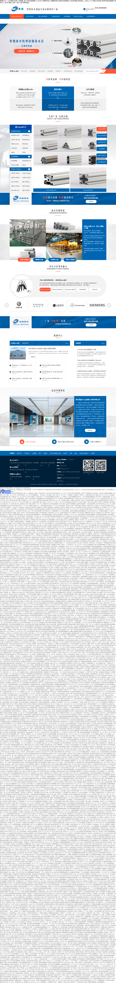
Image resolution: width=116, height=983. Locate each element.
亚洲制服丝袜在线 (34, 753)
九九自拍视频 (81, 822)
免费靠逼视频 (78, 904)
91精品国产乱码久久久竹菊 (19, 950)
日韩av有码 (22, 863)
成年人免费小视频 (19, 581)
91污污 (67, 759)
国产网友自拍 (49, 744)
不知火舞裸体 (65, 511)
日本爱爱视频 (15, 681)
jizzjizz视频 (28, 968)
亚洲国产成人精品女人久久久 (17, 564)
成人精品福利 (62, 629)
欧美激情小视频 (13, 541)
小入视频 (78, 888)
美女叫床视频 (91, 652)
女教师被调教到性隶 (64, 718)
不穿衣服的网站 (53, 737)
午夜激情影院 (85, 766)
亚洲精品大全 (19, 982)
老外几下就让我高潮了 (45, 930)
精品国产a (96, 578)
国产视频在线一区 (106, 622)
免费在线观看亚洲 (24, 550)
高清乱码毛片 (9, 826)
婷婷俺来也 (95, 551)
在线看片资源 (6, 553)
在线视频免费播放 (39, 688)
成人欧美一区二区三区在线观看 (87, 861)
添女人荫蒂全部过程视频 (13, 500)
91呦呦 (66, 603)
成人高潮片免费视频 (29, 574)
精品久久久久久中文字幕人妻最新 (33, 604)
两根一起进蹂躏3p (110, 789)
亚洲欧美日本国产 (45, 546)
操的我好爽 (18, 941)
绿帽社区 (32, 651)
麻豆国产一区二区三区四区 (25, 727)
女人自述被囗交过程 (65, 790)
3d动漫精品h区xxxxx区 (26, 904)
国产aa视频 (24, 744)
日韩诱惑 (38, 877)
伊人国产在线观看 (47, 721)
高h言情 (89, 782)
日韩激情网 (46, 700)
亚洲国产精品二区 (30, 612)
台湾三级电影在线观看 (102, 553)
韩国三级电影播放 (106, 606)
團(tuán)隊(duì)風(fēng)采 (66, 442)
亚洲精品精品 (65, 883)
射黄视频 (46, 773)
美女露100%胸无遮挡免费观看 (47, 707)
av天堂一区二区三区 (104, 953)
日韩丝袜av (92, 543)
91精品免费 (51, 521)
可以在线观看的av (54, 937)
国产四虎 (53, 661)
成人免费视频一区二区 (29, 535)
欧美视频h (28, 790)
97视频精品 (36, 553)
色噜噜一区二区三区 (19, 713)
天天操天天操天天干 (52, 728)
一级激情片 (91, 555)
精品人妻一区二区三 (85, 690)
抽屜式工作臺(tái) (15, 186)
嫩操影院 (77, 730)
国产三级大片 (85, 571)
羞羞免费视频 (92, 982)
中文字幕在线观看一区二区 (54, 537)
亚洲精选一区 (56, 596)
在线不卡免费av (78, 911)
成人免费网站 (88, 720)
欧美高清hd (77, 560)
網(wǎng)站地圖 (36, 477)
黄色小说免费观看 (41, 787)
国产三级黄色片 (54, 773)
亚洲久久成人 (48, 709)
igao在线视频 (111, 594)
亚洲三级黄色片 (104, 578)
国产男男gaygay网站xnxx (36, 730)
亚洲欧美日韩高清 (93, 539)
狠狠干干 (99, 647)
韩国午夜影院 (81, 624)
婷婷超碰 (41, 622)
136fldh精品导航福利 (44, 943)
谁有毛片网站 (82, 658)
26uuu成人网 (111, 739)
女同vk (7, 714)
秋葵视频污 (83, 583)
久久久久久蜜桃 (30, 720)
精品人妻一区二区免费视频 (73, 622)
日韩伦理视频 (52, 835)
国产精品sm (54, 546)
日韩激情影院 (53, 658)
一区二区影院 (96, 645)
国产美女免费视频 (15, 603)
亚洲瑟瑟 (44, 817)
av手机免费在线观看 (50, 647)
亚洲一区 (93, 643)
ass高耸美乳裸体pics (96, 769)
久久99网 (26, 583)
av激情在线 (21, 509)
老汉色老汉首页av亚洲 (52, 713)
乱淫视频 (113, 909)
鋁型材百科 (25, 343)
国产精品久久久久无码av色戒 (100, 610)
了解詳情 (32, 356)
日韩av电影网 (100, 581)
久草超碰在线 (85, 753)
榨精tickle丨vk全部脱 (89, 665)
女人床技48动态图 (25, 675)
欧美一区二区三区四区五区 (90, 519)
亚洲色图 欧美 (36, 945)
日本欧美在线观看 (39, 819)
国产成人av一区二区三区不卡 (40, 698)
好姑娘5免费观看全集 (73, 739)
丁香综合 (78, 736)
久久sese (9, 573)
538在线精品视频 (12, 695)
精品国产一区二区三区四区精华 (56, 505)
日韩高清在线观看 (82, 936)
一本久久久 (9, 720)
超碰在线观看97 (77, 891)
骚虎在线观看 (100, 900)
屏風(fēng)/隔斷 (15, 165)
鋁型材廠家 (32, 71)
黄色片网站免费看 (58, 569)
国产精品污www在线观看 (9, 867)
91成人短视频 (64, 567)
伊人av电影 (12, 872)
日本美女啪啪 (90, 516)
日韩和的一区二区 (110, 674)
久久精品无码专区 (44, 732)
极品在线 (35, 723)
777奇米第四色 (61, 548)
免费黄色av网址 (56, 544)
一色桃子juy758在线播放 (58, 693)
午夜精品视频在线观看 (97, 537)
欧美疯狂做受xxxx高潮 (46, 569)
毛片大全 (12, 700)
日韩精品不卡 (91, 569)
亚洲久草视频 (89, 603)
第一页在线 (86, 725)
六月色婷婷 (10, 528)
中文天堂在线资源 (38, 647)
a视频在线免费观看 (16, 899)
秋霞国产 (70, 757)
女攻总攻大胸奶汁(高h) (107, 505)
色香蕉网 (31, 589)
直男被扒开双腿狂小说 (44, 587)
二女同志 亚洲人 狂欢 (30, 645)
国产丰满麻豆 (32, 496)
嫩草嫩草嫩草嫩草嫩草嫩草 (87, 626)
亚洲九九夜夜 (24, 633)
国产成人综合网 (8, 612)
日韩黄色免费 (60, 705)
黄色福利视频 (105, 566)
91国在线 (4, 686)
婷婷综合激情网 (60, 904)
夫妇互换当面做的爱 (86, 589)
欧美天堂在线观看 (17, 558)
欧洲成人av (5, 636)
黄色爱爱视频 (87, 546)
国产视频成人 (102, 771)
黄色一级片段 (54, 840)
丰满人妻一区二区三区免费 (85, 883)
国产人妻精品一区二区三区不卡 (18, 496)
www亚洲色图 (4, 569)
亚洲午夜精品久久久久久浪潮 (18, 840)
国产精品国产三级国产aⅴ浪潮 (52, 652)
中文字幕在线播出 (38, 904)
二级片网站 (29, 562)
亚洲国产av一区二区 (110, 564)
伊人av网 (76, 562)
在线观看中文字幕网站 (84, 535)
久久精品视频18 (4, 603)
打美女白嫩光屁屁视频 (103, 643)
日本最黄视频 (19, 952)
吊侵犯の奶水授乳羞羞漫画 (18, 815)
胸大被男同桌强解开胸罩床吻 (53, 516)
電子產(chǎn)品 (13, 469)
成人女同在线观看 (30, 631)
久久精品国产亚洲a (104, 498)
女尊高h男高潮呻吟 (105, 613)
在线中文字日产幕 (35, 550)
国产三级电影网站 (78, 925)
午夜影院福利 (29, 553)
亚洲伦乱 (49, 962)
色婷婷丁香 (48, 642)
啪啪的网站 (39, 978)
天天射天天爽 (64, 865)
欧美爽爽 (2, 704)
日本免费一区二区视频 (19, 562)
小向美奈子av (62, 658)
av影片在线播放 (6, 534)
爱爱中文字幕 (66, 587)
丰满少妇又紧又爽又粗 (71, 659)
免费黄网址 (75, 854)
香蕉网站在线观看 (62, 624)
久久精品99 (102, 799)
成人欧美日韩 (13, 599)
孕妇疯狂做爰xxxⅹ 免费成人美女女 (48, 860)
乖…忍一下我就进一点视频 (11, 571)
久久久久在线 (47, 884)
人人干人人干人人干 (100, 964)
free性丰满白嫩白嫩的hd (48, 705)
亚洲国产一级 (37, 597)
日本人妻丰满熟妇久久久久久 (47, 755)
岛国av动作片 (33, 789)
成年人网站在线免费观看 (36, 918)
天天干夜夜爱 (105, 923)
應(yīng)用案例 (14, 467)
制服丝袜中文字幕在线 (38, 537)
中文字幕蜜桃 (6, 886)
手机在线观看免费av (6, 890)
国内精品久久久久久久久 (45, 842)
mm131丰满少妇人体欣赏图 (30, 725)
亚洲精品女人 (30, 688)
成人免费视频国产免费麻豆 (40, 801)
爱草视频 (91, 527)
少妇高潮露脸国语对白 (74, 496)
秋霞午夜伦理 (49, 620)
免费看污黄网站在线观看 (92, 666)
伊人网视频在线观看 (29, 769)
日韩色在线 (47, 824)
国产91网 (26, 613)
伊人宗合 (40, 633)
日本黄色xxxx (87, 868)
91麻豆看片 (64, 757)
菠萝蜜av (90, 534)
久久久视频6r (108, 734)
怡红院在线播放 (31, 911)
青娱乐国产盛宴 (48, 798)
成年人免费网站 (93, 953)
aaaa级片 (95, 688)
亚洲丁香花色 (52, 812)
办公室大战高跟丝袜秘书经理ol (67, 776)
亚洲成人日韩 (53, 718)
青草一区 (70, 764)
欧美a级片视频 (111, 705)
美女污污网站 (82, 663)
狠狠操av (4, 690)
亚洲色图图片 (110, 870)
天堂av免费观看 (88, 946)
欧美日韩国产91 (83, 741)
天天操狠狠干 (101, 567)
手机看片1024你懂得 (75, 537)
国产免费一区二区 (43, 953)
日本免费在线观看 (12, 666)
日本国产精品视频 (48, 507)
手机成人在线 (54, 672)
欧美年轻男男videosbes (85, 628)
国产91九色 (15, 764)
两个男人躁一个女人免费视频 (90, 826)
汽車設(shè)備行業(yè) (57, 289)
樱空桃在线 (63, 877)
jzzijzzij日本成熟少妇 (28, 975)
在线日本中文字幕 (108, 957)
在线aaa (65, 550)
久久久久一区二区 (25, 560)
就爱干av (66, 707)
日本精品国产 (70, 620)
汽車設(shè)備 (20, 469)
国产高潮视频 (45, 583)
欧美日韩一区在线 (22, 946)
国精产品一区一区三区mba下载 (45, 518)
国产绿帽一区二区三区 (10, 495)
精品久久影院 (69, 705)
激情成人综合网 (106, 677)
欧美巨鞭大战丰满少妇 (81, 953)
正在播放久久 (53, 815)
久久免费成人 (70, 799)
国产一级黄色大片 (109, 663)
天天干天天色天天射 (63, 714)
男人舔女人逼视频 (60, 817)
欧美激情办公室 (48, 674)
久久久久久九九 (17, 945)
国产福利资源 (108, 748)
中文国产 (64, 732)
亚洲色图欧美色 (40, 498)
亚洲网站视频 (51, 640)
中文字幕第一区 (71, 555)
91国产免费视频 (4, 576)
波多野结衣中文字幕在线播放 (43, 626)
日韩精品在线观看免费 (46, 557)
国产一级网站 (58, 982)
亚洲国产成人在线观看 (85, 849)
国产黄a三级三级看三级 (74, 571)
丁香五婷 (75, 737)
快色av (81, 682)
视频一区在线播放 (109, 562)
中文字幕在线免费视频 (23, 649)
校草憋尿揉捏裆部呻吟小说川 (38, 615)
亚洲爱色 (104, 769)
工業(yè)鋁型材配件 (43, 16)
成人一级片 (80, 697)
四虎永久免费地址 (39, 562)
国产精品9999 (56, 785)
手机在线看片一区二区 (35, 504)
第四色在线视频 (62, 959)
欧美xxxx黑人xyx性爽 (11, 884)
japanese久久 (82, 879)
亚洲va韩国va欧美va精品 (83, 613)
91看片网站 (45, 937)
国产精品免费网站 (46, 916)
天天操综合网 (33, 842)
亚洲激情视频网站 (22, 730)
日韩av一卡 (64, 544)
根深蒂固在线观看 (46, 534)
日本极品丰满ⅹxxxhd (93, 557)
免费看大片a (61, 622)
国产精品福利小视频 (32, 512)
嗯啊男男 (88, 512)
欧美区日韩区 (30, 709)
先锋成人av (24, 868)
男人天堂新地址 (71, 566)
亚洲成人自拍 (52, 590)
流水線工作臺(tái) (26, 173)
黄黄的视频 (56, 532)
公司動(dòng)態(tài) (15, 344)
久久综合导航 (80, 564)
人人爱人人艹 (49, 636)
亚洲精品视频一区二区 (10, 691)
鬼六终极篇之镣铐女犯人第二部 (45, 704)
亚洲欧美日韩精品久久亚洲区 (107, 672)
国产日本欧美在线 (61, 612)
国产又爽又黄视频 (33, 528)
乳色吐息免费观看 (41, 980)
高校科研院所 (82, 289)
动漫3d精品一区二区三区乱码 (48, 697)
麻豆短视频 (95, 966)
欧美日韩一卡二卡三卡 (10, 672)
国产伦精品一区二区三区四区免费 (46, 564)
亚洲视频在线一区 (56, 587)
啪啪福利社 (22, 897)
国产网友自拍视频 (21, 700)
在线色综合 (26, 519)
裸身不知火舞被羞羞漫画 (7, 566)
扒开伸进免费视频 (111, 806)
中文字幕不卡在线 (5, 773)
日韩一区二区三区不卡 (42, 716)
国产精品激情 (70, 562)
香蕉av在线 (41, 932)
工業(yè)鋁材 (24, 71)
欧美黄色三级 (98, 833)
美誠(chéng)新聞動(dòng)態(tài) (19, 21)
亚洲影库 (92, 900)
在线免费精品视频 (46, 514)
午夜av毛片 (20, 631)
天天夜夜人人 (33, 900)
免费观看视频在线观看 (78, 852)
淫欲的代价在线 (95, 566)
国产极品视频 (42, 566)
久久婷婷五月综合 (32, 629)
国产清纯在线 (55, 766)
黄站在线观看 (83, 787)
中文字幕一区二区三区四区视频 (40, 581)
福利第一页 (78, 519)
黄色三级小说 (46, 550)
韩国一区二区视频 (101, 541)
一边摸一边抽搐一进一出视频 (17, 911)
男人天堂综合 (73, 603)
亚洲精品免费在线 (61, 601)
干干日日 (108, 589)
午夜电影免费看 (89, 500)
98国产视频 (12, 821)
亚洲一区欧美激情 (30, 498)
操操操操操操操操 (94, 937)
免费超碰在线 (48, 573)
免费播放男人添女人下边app (32, 844)
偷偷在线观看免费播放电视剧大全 (48, 629)
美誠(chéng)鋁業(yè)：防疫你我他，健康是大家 (23, 378)
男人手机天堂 (92, 929)
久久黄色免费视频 (49, 496)
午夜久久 (7, 805)
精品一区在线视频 (78, 679)
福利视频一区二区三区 (30, 750)
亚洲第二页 (32, 870)
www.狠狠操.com (22, 691)
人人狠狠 (84, 590)
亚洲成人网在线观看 (28, 822)
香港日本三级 (70, 505)
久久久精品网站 (67, 573)
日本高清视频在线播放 (73, 808)
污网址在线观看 (7, 713)
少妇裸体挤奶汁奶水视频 (58, 608)
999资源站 (55, 879)
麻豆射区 (81, 617)
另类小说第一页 (72, 615)
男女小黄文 (50, 787)
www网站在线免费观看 (79, 922)
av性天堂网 (91, 550)
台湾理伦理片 (79, 668)
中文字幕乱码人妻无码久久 (94, 767)
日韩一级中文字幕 (5, 932)
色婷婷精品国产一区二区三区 (69, 964)
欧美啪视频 (29, 679)
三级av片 (36, 959)
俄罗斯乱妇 (88, 610)
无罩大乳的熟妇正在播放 (9, 512)
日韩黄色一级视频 (55, 805)
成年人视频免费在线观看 (74, 771)
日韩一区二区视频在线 (36, 824)
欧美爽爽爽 (53, 783)
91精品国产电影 (102, 633)
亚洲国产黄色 (11, 881)
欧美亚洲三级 (57, 930)
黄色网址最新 (33, 707)
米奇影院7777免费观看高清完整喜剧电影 (14, 580)
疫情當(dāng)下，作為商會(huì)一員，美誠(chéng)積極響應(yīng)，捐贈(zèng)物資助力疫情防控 (23, 365)
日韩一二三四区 (87, 705)
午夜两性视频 (38, 727)
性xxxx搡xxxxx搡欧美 (105, 914)
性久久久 (51, 599)
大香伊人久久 (19, 566)
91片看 (63, 973)
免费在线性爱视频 (105, 651)
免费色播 (58, 932)
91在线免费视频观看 (8, 785)
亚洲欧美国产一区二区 (50, 613)
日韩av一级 (62, 762)
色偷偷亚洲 (33, 684)
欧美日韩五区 (5, 769)
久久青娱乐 (85, 771)
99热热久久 (24, 690)
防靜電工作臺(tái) (15, 173)
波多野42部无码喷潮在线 (53, 867)
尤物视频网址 (63, 879)
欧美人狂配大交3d (93, 741)
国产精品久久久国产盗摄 (103, 569)
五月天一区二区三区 (6, 707)
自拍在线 (62, 507)
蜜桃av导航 (41, 543)
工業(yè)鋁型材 (29, 16)
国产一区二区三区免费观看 (89, 525)
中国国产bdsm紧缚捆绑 (86, 578)
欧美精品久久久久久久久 (79, 580)
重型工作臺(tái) (26, 181)
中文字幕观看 (85, 939)
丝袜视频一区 (7, 775)
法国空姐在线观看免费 (16, 493)
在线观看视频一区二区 (43, 661)
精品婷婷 (102, 755)
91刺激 (60, 821)
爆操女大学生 (93, 576)
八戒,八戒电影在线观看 (20, 737)
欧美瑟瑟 (87, 762)
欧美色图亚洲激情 (98, 686)
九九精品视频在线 (34, 638)
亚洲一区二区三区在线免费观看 (64, 528)
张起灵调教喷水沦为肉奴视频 (76, 805)
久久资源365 (8, 633)
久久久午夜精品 (79, 870)
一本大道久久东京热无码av (38, 576)
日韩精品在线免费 (95, 872)
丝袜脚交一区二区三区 (88, 744)
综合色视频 (101, 519)
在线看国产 (46, 672)
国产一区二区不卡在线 (63, 647)
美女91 (75, 817)
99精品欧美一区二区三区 (40, 835)
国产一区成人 (4, 548)
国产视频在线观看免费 (58, 854)
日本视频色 (8, 682)
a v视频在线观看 (103, 511)
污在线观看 (24, 957)
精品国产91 (72, 613)
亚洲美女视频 (103, 883)
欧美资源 (83, 767)
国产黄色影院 (92, 620)
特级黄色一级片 (79, 500)
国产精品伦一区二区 (82, 638)
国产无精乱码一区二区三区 (49, 594)
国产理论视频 (4, 741)
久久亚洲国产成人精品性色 (74, 677)
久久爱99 (108, 792)
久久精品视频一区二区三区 (28, 693)
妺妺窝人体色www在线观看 (74, 507)
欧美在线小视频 (84, 854)
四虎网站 (53, 720)
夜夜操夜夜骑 (24, 677)
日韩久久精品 (61, 688)
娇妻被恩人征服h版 (13, 771)
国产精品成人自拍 (46, 764)
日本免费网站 (11, 955)
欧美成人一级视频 (92, 893)
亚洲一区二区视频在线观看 (46, 682)
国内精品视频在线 (102, 890)
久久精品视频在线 (70, 688)
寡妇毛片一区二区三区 (75, 544)
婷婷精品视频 (72, 624)
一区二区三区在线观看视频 (58, 555)
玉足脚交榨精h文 (36, 548)
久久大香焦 (91, 590)
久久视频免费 (63, 840)
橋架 (76, 453)
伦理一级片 (60, 828)
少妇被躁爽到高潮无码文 (82, 769)
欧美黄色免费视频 (90, 514)
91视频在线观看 (7, 874)
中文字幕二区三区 (39, 516)
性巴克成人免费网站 (50, 675)
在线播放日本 (20, 881)
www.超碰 (27, 581)
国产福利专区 (19, 640)
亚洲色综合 (71, 971)
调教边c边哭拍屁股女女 (62, 643)
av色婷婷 (70, 523)
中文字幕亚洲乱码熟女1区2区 (88, 633)
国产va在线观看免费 (67, 909)
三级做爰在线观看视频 (80, 796)
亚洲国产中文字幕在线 (78, 512)
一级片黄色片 (17, 551)
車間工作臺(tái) (26, 186)
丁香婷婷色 (50, 982)
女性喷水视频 (84, 562)
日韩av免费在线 (49, 941)
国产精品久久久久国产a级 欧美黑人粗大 (60, 585)
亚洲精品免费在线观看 (16, 543)
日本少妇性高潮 (71, 665)
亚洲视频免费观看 (7, 530)
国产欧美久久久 (53, 500)
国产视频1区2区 (14, 636)
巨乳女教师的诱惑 (89, 815)
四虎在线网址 (97, 705)
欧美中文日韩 (10, 704)
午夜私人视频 (19, 849)
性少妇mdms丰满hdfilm (11, 578)
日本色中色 (78, 498)
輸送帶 (65, 453)
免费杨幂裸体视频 (81, 656)
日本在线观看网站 (110, 581)
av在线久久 (108, 509)
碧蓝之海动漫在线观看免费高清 (104, 652)
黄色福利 (60, 815)
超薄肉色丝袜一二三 (88, 888)
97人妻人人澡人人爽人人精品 (105, 642)
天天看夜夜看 (80, 610)
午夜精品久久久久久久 (77, 789)
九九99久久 (51, 817)
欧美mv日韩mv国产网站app (20, 948)
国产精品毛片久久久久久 (30, 543)
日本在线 (82, 739)
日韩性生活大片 (105, 828)
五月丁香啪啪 (30, 799)
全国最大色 (27, 982)
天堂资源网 (57, 863)
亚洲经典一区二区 (14, 516)
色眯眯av (37, 764)
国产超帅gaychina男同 (22, 753)
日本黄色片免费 (26, 551)
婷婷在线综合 (39, 700)
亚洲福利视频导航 (11, 852)
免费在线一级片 (10, 902)
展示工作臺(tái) (15, 181)
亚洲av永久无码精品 (81, 798)
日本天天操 (106, 592)
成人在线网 (89, 852)
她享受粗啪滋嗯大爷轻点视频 (72, 594)
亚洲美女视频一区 (10, 613)
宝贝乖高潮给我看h (24, 684)
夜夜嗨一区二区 (111, 709)
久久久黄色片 (104, 574)
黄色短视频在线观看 (28, 785)
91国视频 (88, 636)
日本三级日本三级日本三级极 (95, 656)
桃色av (30, 532)
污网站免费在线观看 (68, 778)
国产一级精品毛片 (63, 897)
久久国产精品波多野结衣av (95, 654)
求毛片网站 (107, 679)
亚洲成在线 (69, 817)
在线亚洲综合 (74, 741)
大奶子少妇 (23, 571)
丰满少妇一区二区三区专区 (94, 523)
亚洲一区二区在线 (38, 532)
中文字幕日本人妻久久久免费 (14, 525)
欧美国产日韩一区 (21, 643)
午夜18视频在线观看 (91, 617)
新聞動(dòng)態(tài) (15, 474)
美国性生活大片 (23, 541)
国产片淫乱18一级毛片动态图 (37, 906)
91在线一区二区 (107, 844)
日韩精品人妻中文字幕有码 (31, 546)
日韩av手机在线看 (51, 624)
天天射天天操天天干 (60, 571)
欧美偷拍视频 (96, 535)
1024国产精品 (55, 796)
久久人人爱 (101, 693)
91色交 (84, 813)
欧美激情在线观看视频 (72, 619)
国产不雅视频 (45, 663)
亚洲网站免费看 (80, 651)
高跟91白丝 (34, 585)
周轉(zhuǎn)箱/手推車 (16, 144)
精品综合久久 (11, 511)
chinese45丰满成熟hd (88, 544)
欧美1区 (89, 787)
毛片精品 (39, 535)
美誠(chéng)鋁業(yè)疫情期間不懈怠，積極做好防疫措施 (53, 378)
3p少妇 (20, 622)
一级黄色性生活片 (50, 688)
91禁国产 (62, 913)
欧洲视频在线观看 (16, 721)
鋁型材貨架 (25, 148)
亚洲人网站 (65, 801)
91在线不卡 (3, 771)
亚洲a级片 (13, 590)
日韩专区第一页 (52, 512)
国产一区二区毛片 (105, 762)
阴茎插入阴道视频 (86, 560)
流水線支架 (14, 148)
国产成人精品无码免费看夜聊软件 (77, 550)
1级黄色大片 (15, 682)
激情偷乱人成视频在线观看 (39, 851)
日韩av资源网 (6, 567)
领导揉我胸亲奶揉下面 (58, 541)
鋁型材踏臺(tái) (26, 139)
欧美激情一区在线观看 (26, 516)
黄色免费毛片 (87, 904)
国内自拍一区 (52, 971)
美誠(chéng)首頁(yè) (17, 16)
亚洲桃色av (13, 778)
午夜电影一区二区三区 (20, 828)
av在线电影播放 (107, 711)
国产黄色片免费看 (14, 792)
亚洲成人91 (77, 661)
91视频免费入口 (56, 511)
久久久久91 (83, 654)
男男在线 (23, 709)
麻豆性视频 (42, 519)
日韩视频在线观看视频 (60, 684)
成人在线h (43, 502)
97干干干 (54, 681)
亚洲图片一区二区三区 (80, 606)
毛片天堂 (59, 661)
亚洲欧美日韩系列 (26, 661)
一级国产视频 (55, 700)
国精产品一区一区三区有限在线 (22, 854)
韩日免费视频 (38, 628)
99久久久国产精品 (23, 589)
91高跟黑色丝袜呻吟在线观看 (42, 509)
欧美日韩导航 (20, 955)
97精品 (109, 707)
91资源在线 (12, 643)
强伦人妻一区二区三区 (59, 495)
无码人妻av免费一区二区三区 (55, 748)
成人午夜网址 (9, 523)
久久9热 (52, 900)
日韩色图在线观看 (49, 932)
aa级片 (80, 969)
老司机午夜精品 (48, 730)
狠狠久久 (36, 505)
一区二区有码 (44, 914)
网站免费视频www (67, 558)
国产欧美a (85, 681)
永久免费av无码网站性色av (97, 792)
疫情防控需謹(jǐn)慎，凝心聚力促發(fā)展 (52, 371)
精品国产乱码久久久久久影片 (29, 718)
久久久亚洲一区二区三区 (100, 521)
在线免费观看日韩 (68, 498)
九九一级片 (61, 562)
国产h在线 (95, 842)
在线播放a (9, 789)
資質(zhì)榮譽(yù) (95, 442)
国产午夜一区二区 (64, 527)
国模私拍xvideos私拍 (37, 773)
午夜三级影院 (28, 760)
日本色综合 (80, 847)
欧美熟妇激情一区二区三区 (87, 581)
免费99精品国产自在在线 (92, 651)
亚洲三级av (53, 691)
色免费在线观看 (7, 608)
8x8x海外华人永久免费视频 (38, 766)
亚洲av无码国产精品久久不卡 (88, 509)
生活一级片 (83, 819)
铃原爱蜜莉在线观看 (91, 693)
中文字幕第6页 (15, 560)
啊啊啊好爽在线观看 (25, 578)
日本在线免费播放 (75, 707)
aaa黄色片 (97, 624)
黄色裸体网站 (110, 736)
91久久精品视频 (79, 514)
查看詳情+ (90, 430)
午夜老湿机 (37, 679)
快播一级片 (59, 769)
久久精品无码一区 (5, 504)
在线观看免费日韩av (79, 592)
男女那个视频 (107, 716)
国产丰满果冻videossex (102, 504)
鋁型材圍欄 (67, 16)
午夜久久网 (60, 907)
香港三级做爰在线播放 (20, 530)
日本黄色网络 (97, 780)
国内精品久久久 (66, 604)
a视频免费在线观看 (41, 909)
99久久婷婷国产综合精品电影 (80, 821)
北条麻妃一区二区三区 (12, 909)
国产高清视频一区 (96, 507)
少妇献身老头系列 (23, 695)
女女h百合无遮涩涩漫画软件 (97, 573)
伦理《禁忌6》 (25, 576)
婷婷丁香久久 (108, 785)
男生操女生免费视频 (97, 585)
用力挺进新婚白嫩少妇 (59, 803)
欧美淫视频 (59, 870)
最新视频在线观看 (8, 980)
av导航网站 (111, 574)
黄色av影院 (85, 736)
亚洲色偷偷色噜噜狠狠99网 (8, 546)
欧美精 (88, 914)
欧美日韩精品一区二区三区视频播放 (27, 495)
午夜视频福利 (101, 982)
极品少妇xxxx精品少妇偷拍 (44, 525)
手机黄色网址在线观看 (88, 691)
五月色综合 (103, 666)
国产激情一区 (69, 698)
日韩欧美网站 (74, 578)
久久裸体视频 (23, 805)
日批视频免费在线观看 (68, 610)
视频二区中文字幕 (45, 775)
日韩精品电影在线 (72, 535)
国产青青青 (71, 888)
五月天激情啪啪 (28, 558)
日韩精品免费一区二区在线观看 (48, 966)
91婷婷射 (56, 507)
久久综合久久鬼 (46, 822)
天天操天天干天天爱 (102, 665)
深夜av (97, 891)
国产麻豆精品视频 (61, 971)
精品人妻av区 (58, 946)
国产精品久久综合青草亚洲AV (97, 856)
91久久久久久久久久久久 (77, 700)
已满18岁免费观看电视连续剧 (13, 893)
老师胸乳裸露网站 (91, 959)
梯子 (40, 453)
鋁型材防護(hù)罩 (26, 160)
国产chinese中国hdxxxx (10, 631)
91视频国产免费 (43, 929)
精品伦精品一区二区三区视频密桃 (78, 918)
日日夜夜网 (15, 633)
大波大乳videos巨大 (58, 659)
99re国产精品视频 (6, 723)
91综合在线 (44, 679)
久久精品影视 (72, 847)
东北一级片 (70, 629)
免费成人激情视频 (110, 755)
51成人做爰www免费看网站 (106, 893)
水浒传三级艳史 (75, 718)
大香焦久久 (51, 886)
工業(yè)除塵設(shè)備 (55, 453)
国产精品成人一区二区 (101, 897)
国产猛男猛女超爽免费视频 (48, 551)
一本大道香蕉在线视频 (65, 737)
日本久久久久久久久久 (16, 604)
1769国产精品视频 (5, 507)
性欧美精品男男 (35, 916)
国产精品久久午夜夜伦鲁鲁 (47, 528)
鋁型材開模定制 (91, 16)
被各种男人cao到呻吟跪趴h (72, 576)
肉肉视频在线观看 (76, 973)
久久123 (19, 778)
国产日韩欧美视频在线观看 (103, 555)
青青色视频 (23, 620)
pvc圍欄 (34, 453)
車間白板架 (25, 144)
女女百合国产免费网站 (83, 874)
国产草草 (90, 672)
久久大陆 (5, 585)
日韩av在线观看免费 (76, 930)
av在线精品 (52, 771)
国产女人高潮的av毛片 (97, 512)
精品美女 (110, 842)
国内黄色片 (12, 635)
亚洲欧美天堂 (9, 551)
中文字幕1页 (44, 968)
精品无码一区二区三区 (102, 495)
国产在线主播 (4, 978)
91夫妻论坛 (38, 752)
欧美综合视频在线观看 (101, 500)
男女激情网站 (29, 628)
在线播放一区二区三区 (42, 840)
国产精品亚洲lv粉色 (63, 734)
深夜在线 (17, 528)
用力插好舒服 (29, 835)
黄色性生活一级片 (61, 654)
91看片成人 (47, 693)
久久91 (106, 801)
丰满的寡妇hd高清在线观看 (88, 541)
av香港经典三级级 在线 (65, 581)
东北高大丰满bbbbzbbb (63, 875)
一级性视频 (43, 505)
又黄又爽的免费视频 (15, 624)
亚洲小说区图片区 (98, 723)
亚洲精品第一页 (8, 906)
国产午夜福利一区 (18, 612)
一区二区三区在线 (87, 622)
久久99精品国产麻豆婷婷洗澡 (14, 833)
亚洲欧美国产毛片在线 (49, 826)
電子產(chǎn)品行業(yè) (45, 290)
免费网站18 (111, 702)
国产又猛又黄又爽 (109, 787)
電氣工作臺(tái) (26, 190)
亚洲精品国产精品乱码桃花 (21, 789)
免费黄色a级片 (34, 702)
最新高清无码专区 (57, 534)
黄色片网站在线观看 (74, 493)
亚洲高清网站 (18, 518)
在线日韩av (39, 496)
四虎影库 (91, 881)
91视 (96, 516)
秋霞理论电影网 (71, 881)
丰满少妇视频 (64, 736)
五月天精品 (78, 813)
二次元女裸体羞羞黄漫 (81, 867)
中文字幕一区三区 (104, 528)
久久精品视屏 (15, 746)
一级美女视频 (20, 790)
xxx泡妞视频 (94, 914)
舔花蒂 (15, 589)
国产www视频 (28, 493)
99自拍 (68, 693)
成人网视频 (99, 663)
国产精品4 (86, 746)
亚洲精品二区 (106, 629)
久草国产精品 (39, 849)
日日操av (6, 543)
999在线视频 (15, 953)
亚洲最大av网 (24, 504)
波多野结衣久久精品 (6, 514)
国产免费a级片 (32, 599)
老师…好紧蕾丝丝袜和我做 (45, 684)
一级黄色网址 (59, 845)
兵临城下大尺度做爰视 (95, 746)
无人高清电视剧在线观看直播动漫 (29, 544)
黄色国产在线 (23, 619)
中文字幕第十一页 (64, 916)
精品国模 (15, 976)
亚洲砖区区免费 (79, 721)
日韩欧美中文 (50, 845)
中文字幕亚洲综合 (19, 686)
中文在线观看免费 (11, 946)
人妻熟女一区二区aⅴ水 (76, 551)
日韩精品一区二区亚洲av (14, 822)
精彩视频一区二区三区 (76, 530)
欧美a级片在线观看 (90, 721)
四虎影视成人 (107, 649)
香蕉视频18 (62, 546)
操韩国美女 (44, 521)
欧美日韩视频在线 (50, 578)
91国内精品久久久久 (108, 523)
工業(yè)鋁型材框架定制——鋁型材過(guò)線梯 (52, 280)
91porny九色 (44, 863)
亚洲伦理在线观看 (72, 966)
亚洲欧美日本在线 (5, 870)
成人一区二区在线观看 (34, 691)
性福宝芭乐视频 (52, 615)
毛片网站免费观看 (14, 741)
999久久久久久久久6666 (74, 684)
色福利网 (44, 597)
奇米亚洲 (70, 728)
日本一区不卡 (48, 767)
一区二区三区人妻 (53, 923)
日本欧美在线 (108, 757)
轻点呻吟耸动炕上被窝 (6, 587)
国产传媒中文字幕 (8, 930)
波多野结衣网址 (81, 504)
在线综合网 (82, 810)
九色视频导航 (90, 757)
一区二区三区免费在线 (26, 741)
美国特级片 (16, 718)
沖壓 (71, 453)
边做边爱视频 (82, 943)
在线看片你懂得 (94, 725)
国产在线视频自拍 (60, 539)
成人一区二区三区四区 (79, 913)
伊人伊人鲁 (87, 558)
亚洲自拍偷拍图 (95, 682)
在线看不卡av (16, 534)
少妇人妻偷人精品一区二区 (79, 597)
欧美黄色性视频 (95, 829)
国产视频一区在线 (35, 583)
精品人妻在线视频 (76, 587)
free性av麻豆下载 (46, 945)
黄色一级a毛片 (21, 512)
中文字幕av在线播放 (20, 587)
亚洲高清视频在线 (7, 842)
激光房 (24, 165)
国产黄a (95, 672)
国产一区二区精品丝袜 (97, 599)
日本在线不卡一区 (100, 863)
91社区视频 (112, 945)
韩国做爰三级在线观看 (81, 937)
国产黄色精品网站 (109, 585)
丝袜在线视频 (53, 821)
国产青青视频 (29, 509)
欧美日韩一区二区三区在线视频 (55, 560)
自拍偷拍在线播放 (31, 587)
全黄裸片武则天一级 (45, 723)
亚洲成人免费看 (31, 643)
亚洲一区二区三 (35, 636)
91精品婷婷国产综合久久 (56, 670)
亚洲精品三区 (27, 537)
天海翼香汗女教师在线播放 (71, 518)
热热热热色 (10, 918)
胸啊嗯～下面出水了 (16, 656)
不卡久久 (17, 647)
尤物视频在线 (78, 528)
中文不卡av (49, 502)
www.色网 (10, 581)
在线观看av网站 (17, 966)
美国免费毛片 (97, 629)
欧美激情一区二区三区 (42, 592)
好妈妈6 (72, 647)
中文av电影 (87, 668)
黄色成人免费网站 (39, 606)
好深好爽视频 (13, 808)
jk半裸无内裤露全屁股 (58, 822)
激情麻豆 (80, 828)
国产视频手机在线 (108, 661)
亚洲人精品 (81, 750)
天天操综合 (9, 638)
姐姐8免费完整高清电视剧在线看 (44, 686)
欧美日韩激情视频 (99, 727)
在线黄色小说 (62, 966)
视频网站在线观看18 (80, 838)
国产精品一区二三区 (33, 755)
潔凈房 (24, 152)
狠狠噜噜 (89, 913)
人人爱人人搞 (63, 941)
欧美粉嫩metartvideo (95, 695)
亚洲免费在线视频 (101, 514)
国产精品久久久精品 (60, 557)
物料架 (13, 152)
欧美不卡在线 (60, 900)
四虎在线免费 (35, 539)
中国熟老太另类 (17, 535)
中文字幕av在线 (84, 755)
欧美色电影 (8, 927)
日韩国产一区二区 (69, 514)
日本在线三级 (83, 964)
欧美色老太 (80, 603)
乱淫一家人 (60, 955)
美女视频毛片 (55, 819)
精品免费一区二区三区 (103, 620)
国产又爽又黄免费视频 (104, 525)
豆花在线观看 (15, 567)
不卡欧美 (69, 753)
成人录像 (35, 493)
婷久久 (22, 739)
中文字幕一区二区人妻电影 (99, 604)
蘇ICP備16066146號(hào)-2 (72, 484)
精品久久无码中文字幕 (98, 847)
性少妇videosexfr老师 (92, 658)
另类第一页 (61, 952)
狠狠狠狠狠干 (12, 877)
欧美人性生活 (71, 651)
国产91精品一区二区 (88, 684)
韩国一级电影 (48, 530)
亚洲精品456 (70, 601)
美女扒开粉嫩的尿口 (30, 640)
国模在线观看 (60, 759)
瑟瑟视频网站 (105, 597)
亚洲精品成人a (4, 913)
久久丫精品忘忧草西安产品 (71, 543)
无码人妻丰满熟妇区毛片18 (75, 851)
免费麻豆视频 (58, 543)
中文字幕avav (86, 537)
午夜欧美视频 (59, 690)
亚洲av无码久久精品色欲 (42, 950)
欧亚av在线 (9, 589)
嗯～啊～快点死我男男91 (47, 523)
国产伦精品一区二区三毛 (36, 642)
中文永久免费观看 (104, 775)
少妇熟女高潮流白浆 (34, 948)
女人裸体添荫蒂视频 (15, 658)
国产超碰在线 (4, 516)
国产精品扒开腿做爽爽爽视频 (50, 806)
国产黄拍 (94, 690)
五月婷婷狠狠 (101, 852)
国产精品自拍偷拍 (70, 952)
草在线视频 (18, 785)
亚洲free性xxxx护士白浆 (73, 548)
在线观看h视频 (16, 824)
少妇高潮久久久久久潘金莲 (61, 530)
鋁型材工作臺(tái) (78, 16)
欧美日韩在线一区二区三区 (74, 783)
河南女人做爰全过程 (53, 736)
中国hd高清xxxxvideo (17, 583)
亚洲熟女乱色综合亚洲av (47, 539)
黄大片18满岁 (30, 665)
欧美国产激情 (19, 626)
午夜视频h (88, 604)
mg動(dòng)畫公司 (84, 453)
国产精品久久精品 (66, 957)
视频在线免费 (88, 686)
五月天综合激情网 (37, 511)
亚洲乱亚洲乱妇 (16, 711)
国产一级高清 (47, 619)
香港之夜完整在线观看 (37, 759)
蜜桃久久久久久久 (5, 583)
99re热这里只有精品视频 (48, 631)
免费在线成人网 (90, 495)
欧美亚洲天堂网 (85, 599)
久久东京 (11, 548)
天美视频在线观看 (52, 813)
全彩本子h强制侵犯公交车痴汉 (90, 493)
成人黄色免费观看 (6, 711)
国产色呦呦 (39, 668)
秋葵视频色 (92, 553)
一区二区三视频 (23, 870)
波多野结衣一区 (50, 677)
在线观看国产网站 (104, 539)
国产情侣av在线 (39, 897)
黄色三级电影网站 (47, 803)
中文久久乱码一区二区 (15, 569)
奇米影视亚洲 (63, 721)
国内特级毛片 (93, 736)
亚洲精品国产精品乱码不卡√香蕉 (31, 721)
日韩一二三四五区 (31, 580)
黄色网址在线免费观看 (100, 532)
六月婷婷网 (63, 674)
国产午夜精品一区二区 (78, 604)
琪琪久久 (82, 495)
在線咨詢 (91, 201)
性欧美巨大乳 (101, 899)
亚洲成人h (72, 801)
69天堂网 (107, 537)
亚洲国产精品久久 (80, 636)
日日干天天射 (15, 904)
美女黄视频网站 (51, 519)
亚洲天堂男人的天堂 (104, 516)
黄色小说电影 (61, 783)
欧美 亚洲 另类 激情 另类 (14, 505)
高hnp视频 (32, 798)
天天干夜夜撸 (99, 785)
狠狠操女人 (50, 571)
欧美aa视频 (87, 775)
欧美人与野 (48, 596)
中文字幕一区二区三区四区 (105, 737)
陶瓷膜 (93, 453)
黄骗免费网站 (62, 681)
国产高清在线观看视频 (93, 612)
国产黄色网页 (70, 762)
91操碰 (14, 629)
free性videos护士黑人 (82, 709)
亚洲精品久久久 (16, 608)
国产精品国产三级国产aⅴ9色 (17, 679)
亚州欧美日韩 (101, 690)
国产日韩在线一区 (95, 766)
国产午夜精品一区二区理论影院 (19, 642)
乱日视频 (67, 626)
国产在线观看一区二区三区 (48, 553)
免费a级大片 (55, 619)
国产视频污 (6, 844)
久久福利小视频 (22, 914)
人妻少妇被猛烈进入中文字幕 (20, 652)
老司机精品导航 (73, 759)
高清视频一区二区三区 (45, 681)
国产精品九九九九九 (63, 741)
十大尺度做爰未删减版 (88, 496)
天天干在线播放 (105, 877)
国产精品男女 (79, 775)
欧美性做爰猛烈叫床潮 (107, 534)
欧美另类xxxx (52, 679)
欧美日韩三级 (15, 504)
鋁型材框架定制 (56, 16)
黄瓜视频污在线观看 (13, 555)
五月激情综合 (36, 635)
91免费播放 (35, 569)
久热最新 (54, 589)
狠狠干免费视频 (71, 504)
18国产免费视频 (89, 711)
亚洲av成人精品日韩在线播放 (60, 709)
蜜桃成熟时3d (15, 838)
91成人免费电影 (58, 744)
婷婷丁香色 (21, 716)
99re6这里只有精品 (34, 868)
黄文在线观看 (11, 736)
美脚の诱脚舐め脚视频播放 (78, 511)
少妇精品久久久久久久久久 (83, 858)
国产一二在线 (63, 636)
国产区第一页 (42, 969)
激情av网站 (94, 971)
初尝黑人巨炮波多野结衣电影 (29, 961)
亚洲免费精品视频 (97, 548)
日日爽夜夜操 (4, 596)
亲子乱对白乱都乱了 (87, 532)
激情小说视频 (92, 681)
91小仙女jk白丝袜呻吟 (74, 574)
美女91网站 (60, 698)
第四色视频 (103, 783)
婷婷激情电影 (52, 829)
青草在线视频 (86, 975)
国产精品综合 (17, 929)
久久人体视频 (86, 670)
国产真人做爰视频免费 (101, 527)
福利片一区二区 (33, 930)
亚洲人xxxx (72, 564)
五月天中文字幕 (86, 498)
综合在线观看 (39, 798)
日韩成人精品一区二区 (98, 794)
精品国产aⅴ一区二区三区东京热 (30, 670)
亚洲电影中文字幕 (15, 576)
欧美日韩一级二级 (11, 755)
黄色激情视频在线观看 (45, 888)
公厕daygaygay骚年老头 (38, 560)
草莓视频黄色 (104, 612)
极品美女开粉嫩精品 (67, 606)
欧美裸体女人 (10, 647)
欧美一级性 (18, 858)
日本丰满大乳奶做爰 (103, 721)
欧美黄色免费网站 (14, 620)
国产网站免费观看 (28, 626)
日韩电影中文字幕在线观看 (50, 504)
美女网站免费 (77, 766)
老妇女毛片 (59, 707)
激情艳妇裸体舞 (95, 762)
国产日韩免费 (110, 519)
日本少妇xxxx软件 (78, 585)
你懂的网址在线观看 (25, 874)
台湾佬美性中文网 (71, 697)
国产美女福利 (82, 516)
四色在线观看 (31, 530)
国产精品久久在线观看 (64, 617)
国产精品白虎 (50, 543)
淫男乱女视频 (11, 916)
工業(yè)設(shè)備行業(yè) (70, 290)
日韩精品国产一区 (20, 663)
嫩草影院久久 (42, 757)
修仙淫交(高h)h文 (21, 597)
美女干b (60, 580)
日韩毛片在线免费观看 (10, 716)
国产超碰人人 (32, 633)
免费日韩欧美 (11, 753)
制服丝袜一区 (71, 608)
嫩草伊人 (97, 790)
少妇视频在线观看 (41, 640)
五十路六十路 (85, 806)
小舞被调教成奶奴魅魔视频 (38, 794)
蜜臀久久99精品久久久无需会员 (91, 505)
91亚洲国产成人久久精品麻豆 (50, 535)
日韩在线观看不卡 (42, 643)
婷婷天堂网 (23, 528)
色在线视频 (90, 796)
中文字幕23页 (59, 518)
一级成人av (75, 690)
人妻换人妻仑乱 (78, 558)
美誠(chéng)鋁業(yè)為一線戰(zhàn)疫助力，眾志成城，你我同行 (23, 371)
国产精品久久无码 (88, 897)
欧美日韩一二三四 (77, 895)
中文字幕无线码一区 (37, 939)
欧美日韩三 (9, 615)
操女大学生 (11, 585)
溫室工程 (19, 453)
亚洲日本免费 (38, 884)
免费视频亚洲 (85, 576)
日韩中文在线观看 (45, 608)
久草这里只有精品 (24, 636)
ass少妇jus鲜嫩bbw (46, 649)
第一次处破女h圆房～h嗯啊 (66, 500)
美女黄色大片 (48, 957)
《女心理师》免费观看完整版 (15, 521)
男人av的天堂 (23, 783)
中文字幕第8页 (60, 838)
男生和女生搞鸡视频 (79, 523)
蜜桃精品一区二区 (31, 734)
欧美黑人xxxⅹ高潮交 (61, 496)
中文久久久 (14, 502)
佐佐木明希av (60, 899)
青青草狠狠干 (69, 560)
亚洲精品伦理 (35, 519)
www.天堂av (41, 713)
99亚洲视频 (92, 899)
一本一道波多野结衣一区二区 (90, 574)
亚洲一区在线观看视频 (49, 734)
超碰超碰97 (19, 645)
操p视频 (60, 856)
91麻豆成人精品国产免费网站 (33, 507)
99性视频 (92, 806)
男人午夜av (67, 789)
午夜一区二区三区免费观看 (84, 688)
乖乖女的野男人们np (58, 626)
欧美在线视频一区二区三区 (79, 790)
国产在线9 (51, 739)
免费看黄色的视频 (53, 913)
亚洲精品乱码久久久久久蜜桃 (54, 498)
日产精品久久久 (110, 544)
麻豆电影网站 (16, 677)
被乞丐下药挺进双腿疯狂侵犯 (28, 932)
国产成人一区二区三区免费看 (48, 922)
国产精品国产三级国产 (88, 748)
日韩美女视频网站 (47, 628)
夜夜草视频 (15, 532)
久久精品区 (23, 557)
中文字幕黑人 (107, 654)
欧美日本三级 (27, 539)
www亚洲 (20, 668)
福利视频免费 (97, 884)
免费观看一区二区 (34, 879)
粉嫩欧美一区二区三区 (17, 553)
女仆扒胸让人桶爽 (85, 643)
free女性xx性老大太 (92, 511)
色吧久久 (90, 833)
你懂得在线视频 (50, 838)
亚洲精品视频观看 (96, 546)
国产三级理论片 (57, 573)
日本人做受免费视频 (96, 978)
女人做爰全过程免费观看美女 (32, 514)
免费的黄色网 (98, 649)
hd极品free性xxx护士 (37, 675)
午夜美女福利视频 (32, 831)
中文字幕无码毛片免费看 (82, 674)
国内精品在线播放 (85, 548)
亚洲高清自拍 (40, 651)
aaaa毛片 (32, 787)
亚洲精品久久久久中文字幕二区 (95, 822)
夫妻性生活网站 (45, 635)
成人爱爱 (100, 592)
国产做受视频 (42, 762)
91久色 (56, 636)
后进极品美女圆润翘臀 (62, 711)
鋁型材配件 (50, 71)
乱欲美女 (15, 622)
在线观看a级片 (109, 760)
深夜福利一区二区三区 (10, 610)
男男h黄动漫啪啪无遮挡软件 (93, 925)
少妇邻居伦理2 (76, 532)
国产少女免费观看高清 (107, 631)
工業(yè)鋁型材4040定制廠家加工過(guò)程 (89, 363)
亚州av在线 (19, 519)
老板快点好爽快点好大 (33, 697)
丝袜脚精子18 (30, 897)
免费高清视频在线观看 (76, 631)
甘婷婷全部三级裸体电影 (18, 665)
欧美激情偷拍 (94, 674)
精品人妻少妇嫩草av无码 (58, 775)
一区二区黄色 (63, 672)
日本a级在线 (16, 776)
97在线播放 (97, 707)
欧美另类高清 (74, 750)
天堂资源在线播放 (37, 555)
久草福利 (29, 698)
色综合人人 (14, 863)
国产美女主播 (4, 734)
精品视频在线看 (43, 829)
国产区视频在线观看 (74, 599)
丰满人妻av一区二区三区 (26, 803)
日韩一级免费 (89, 615)
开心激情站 (16, 856)
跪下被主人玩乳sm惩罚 (47, 881)
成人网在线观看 (104, 752)
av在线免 (112, 553)
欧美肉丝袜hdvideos (41, 612)
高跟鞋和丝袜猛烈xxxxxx (72, 675)
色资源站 (65, 574)
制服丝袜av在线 (102, 865)
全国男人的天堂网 (99, 608)
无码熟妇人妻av (18, 574)
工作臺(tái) (26, 453)
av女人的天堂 (39, 619)
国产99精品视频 (9, 617)
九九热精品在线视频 (43, 750)
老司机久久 (71, 865)
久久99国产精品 (61, 829)
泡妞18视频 (13, 886)
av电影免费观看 (13, 596)
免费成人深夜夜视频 (69, 815)
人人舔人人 (74, 617)
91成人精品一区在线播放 (92, 801)
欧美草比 (31, 690)
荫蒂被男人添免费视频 (95, 957)
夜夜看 (59, 826)
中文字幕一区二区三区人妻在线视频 (81, 842)
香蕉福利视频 (92, 567)
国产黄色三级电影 (45, 544)
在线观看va (79, 665)
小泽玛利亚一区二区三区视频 (60, 642)
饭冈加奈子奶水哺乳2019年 (42, 976)
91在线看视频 (84, 518)
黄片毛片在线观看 (103, 906)
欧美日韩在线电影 (82, 776)
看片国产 (12, 798)
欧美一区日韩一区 (32, 571)
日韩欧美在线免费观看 (107, 682)
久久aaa (79, 826)
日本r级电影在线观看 (93, 810)
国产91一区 (95, 498)
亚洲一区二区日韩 (50, 759)
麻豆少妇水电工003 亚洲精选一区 (18, 594)
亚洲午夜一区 (67, 690)
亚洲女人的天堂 (97, 661)
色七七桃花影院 (21, 922)
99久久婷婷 (11, 868)
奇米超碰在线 (79, 647)
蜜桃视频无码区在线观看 (42, 665)
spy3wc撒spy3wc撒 (87, 594)
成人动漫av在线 (48, 847)
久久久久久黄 (75, 831)
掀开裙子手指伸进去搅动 (76, 711)
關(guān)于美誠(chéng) (36, 21)
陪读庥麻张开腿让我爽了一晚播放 (30, 534)
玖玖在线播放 (61, 553)
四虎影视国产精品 (108, 813)
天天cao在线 (103, 645)
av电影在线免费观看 (89, 530)
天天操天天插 (29, 601)
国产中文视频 (14, 702)
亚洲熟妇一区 (37, 852)
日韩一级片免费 (17, 895)
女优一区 (67, 597)
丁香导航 (81, 702)
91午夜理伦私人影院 (13, 557)
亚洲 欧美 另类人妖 (40, 799)
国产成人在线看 (94, 571)
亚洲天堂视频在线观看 (44, 580)
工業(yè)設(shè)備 (29, 470)
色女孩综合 (6, 537)
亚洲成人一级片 (44, 658)
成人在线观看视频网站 (62, 631)
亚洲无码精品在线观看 (109, 548)
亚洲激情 (30, 737)
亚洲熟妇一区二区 (107, 507)
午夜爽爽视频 (66, 590)
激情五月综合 (54, 716)
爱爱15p (38, 631)
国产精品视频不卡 (93, 704)
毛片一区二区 (89, 624)
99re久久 (26, 930)
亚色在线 (48, 819)
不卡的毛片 (36, 746)
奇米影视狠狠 (104, 826)
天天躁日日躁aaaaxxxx (55, 610)
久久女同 (112, 601)
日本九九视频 (80, 801)
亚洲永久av (80, 615)
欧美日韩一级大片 (110, 512)
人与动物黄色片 (70, 553)
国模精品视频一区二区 (99, 920)
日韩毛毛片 (101, 907)
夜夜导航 (62, 619)
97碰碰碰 (49, 757)
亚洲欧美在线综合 (94, 927)
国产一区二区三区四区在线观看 (99, 659)
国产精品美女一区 (43, 585)
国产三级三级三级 (57, 831)
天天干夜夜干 (15, 766)
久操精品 (54, 952)
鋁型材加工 (58, 71)
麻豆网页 (21, 780)
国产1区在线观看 (30, 686)
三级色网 (54, 617)
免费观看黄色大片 (108, 587)
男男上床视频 (19, 704)
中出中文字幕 (74, 955)
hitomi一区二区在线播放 (71, 702)
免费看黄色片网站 (83, 659)
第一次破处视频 (34, 502)
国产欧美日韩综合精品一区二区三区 (57, 493)
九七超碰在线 (98, 711)
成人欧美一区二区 (74, 767)
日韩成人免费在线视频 (105, 493)
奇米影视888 (87, 847)
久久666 (104, 833)
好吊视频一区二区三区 (99, 728)
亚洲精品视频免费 (17, 514)
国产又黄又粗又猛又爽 (36, 652)
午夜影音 (24, 608)
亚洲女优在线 (57, 948)
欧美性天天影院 (7, 801)
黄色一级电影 (21, 968)
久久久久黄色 (6, 746)
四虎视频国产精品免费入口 (10, 619)
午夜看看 (47, 720)
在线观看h (54, 580)
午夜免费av (88, 642)
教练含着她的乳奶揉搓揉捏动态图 (27, 782)
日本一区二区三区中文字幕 (104, 668)
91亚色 (67, 723)
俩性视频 (104, 705)
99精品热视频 (103, 798)
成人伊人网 (45, 858)
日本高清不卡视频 (82, 555)
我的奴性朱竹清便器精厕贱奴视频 (56, 808)
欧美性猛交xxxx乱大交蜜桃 (48, 769)
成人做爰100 (35, 966)
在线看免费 (8, 532)
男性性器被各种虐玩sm (48, 601)
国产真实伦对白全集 (108, 911)
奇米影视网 (110, 514)
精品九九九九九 (16, 927)
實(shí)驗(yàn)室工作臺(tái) (16, 190)
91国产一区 (30, 619)
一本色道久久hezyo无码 (61, 837)
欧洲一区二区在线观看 (21, 918)
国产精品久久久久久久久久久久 (100, 874)
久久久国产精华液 (96, 698)
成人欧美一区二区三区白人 (16, 527)
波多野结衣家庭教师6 (29, 525)
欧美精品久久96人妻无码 (65, 833)
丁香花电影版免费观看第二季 (35, 620)
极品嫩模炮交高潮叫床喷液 (17, 688)
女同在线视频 (84, 730)
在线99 (89, 714)
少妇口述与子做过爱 (90, 647)
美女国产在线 (86, 507)
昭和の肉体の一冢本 (66, 532)
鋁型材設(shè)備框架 (16, 135)
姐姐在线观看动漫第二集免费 (103, 550)
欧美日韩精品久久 (55, 583)
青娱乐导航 (60, 519)
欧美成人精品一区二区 (98, 589)
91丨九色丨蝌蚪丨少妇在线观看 (93, 911)
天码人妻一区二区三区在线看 (99, 635)
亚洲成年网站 (51, 851)
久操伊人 (56, 847)
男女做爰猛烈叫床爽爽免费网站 (76, 803)
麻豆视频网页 (31, 877)
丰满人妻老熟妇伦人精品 (33, 856)
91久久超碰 (38, 822)
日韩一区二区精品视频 (41, 815)
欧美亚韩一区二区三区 (57, 723)
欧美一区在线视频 (35, 649)
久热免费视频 (40, 530)
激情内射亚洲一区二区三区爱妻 (60, 824)
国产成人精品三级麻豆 (67, 867)
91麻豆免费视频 (10, 519)
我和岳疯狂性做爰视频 (38, 624)
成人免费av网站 (82, 704)
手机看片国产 (42, 493)
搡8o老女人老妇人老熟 (99, 603)
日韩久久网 (49, 794)
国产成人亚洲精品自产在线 (30, 796)
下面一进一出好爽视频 (31, 527)
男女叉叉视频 (77, 753)
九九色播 (59, 936)
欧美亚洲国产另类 (59, 752)
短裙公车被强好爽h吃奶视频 (29, 762)
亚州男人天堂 (77, 748)
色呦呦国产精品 (35, 666)
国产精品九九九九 (15, 752)
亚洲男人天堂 (54, 856)
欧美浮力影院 (6, 766)
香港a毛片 (90, 723)
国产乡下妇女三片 (70, 569)
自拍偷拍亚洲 (95, 613)
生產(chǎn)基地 (30, 442)
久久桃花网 (3, 666)
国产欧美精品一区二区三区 (8, 649)
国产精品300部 (109, 656)
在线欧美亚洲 (4, 564)
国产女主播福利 (45, 666)
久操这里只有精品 (91, 592)
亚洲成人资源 (54, 581)
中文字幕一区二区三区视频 (95, 973)
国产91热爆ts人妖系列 (82, 844)
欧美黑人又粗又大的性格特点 (55, 597)
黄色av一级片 (61, 675)
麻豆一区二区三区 (60, 677)
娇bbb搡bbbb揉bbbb (38, 760)
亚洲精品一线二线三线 (30, 973)
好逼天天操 (30, 700)
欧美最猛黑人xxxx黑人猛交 (80, 573)
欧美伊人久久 (36, 521)
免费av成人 (105, 803)
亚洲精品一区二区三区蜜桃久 (23, 743)
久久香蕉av (37, 886)
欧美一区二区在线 (42, 645)
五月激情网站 (36, 551)
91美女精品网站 (91, 504)
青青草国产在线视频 (26, 555)
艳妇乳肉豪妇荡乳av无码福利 (105, 700)
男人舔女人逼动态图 (29, 668)
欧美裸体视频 (52, 612)
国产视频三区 (83, 534)
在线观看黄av (103, 640)
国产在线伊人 (79, 962)
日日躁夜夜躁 (43, 512)
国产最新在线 (64, 923)
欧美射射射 (87, 682)
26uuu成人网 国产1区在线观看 (53, 574)
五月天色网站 (107, 560)
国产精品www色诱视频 (72, 541)
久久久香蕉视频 (66, 863)
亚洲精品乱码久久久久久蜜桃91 (35, 865)
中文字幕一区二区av (69, 946)
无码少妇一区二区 (41, 911)
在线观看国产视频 (19, 757)
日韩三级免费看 (33, 681)
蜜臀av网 (37, 557)
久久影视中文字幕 (68, 845)
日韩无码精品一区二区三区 (31, 622)
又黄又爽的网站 (78, 698)
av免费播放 (47, 555)
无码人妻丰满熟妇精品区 (72, 812)
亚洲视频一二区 (56, 668)
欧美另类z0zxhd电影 (27, 658)
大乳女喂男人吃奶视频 (87, 707)
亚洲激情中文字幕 (71, 663)
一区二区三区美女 (93, 518)
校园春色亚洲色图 (68, 950)
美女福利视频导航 (101, 530)
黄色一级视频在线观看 (54, 909)
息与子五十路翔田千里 (106, 962)
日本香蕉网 (9, 828)
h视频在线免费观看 (86, 661)
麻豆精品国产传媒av (59, 620)
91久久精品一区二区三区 (23, 916)
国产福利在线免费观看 (63, 589)
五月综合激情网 (74, 643)
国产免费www (31, 783)
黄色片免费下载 (79, 601)
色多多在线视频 (35, 775)
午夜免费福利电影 (12, 684)
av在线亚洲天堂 (105, 638)
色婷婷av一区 (112, 675)
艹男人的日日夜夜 (24, 502)
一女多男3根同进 (18, 826)
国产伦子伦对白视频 (27, 603)
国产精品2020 (47, 511)
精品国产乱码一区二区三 (12, 544)
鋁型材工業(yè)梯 (15, 139)
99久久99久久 (89, 608)
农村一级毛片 (82, 652)
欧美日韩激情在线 (81, 569)
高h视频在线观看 (30, 716)
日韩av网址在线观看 (51, 622)
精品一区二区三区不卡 (73, 509)
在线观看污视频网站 (22, 798)
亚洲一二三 (35, 739)
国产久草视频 (17, 523)
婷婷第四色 (56, 525)
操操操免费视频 (27, 569)
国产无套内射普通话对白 (77, 693)
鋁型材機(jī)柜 (25, 135)
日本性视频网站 (33, 902)
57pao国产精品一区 (32, 736)
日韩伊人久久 (88, 551)
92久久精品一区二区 (52, 906)
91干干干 (19, 590)
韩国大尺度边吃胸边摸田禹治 (76, 884)
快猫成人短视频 (94, 755)
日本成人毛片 (37, 601)
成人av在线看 (96, 628)
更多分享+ (95, 289)
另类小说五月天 (25, 775)
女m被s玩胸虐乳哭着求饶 (48, 548)
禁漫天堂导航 (58, 682)
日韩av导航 (84, 567)
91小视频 (52, 953)
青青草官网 (75, 534)
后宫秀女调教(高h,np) (93, 606)
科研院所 (35, 469)
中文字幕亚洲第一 (89, 679)
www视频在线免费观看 (94, 597)
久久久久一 (32, 541)
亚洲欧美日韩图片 (95, 753)
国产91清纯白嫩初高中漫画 (44, 541)
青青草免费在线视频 (34, 594)
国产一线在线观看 (43, 821)
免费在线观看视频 (75, 727)
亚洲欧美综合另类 (27, 927)
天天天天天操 (99, 679)
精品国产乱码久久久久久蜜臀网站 (82, 521)
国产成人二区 (109, 567)
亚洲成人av (60, 594)
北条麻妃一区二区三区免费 (57, 925)
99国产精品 (78, 505)
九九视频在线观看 (105, 551)
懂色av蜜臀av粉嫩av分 (28, 518)
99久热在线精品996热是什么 (70, 502)
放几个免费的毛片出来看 (70, 516)
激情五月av (97, 534)
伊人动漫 (14, 782)
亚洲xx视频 (82, 502)
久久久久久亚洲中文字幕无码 (105, 681)
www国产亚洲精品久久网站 (76, 686)
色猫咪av (21, 764)
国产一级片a (47, 952)
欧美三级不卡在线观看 (41, 695)
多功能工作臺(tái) (26, 177)
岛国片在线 (112, 721)
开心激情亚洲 (13, 730)
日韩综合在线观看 (58, 514)
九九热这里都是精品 (61, 523)
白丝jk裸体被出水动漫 (51, 562)
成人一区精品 (75, 626)
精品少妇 (29, 597)
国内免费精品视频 (99, 596)
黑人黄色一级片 (100, 806)
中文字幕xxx (30, 819)
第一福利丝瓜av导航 (40, 558)
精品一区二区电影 (97, 849)
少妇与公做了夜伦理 (74, 567)
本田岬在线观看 (23, 879)
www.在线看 (51, 929)
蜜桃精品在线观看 (43, 500)
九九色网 (6, 509)
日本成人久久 (59, 704)
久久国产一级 (58, 502)
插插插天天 (39, 573)
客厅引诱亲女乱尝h (21, 821)
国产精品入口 (23, 532)
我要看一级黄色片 (27, 893)
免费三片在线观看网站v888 (74, 746)
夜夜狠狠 (2, 789)
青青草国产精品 (72, 923)
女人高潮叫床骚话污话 (64, 512)
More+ (66, 343)
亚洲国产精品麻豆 (52, 527)
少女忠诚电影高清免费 (44, 782)
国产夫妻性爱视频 (100, 544)
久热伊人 (18, 868)
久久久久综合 (96, 782)
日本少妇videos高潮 (76, 649)
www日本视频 (37, 743)
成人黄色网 (72, 883)
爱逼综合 (93, 952)
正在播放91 (111, 888)
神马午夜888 (62, 504)
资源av (22, 601)
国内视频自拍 (13, 668)
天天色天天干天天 (53, 877)
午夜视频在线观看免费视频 (54, 558)
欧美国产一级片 (108, 932)
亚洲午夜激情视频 (106, 558)
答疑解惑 (78, 343)
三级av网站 (60, 679)
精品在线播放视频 (24, 766)
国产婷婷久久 (68, 679)
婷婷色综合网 (40, 574)
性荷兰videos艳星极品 (15, 539)
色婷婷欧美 (103, 937)
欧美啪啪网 (41, 711)
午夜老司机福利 (109, 980)
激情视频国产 (48, 934)
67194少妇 (104, 628)
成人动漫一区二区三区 (70, 704)
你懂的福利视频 (82, 890)
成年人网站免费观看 (17, 943)
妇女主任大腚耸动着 (34, 608)
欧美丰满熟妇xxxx (102, 617)
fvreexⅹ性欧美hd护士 (33, 914)
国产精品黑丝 (59, 950)
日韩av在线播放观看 (107, 782)
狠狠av (110, 640)
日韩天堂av (103, 713)
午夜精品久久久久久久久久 (29, 500)
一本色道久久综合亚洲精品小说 (41, 567)
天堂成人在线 (63, 847)
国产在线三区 (68, 748)
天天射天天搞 (19, 750)
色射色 (23, 752)
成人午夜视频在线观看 (109, 767)
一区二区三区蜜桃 (27, 505)
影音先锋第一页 (66, 695)
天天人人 (40, 789)
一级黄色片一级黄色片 (6, 705)
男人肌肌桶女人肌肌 (62, 564)
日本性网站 (60, 702)
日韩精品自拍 (48, 532)
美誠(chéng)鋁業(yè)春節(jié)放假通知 (51, 365)
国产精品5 (98, 496)
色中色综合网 (24, 681)
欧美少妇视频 (98, 796)
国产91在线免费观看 (9, 835)
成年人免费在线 (64, 525)
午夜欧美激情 (43, 739)
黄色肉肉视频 (67, 633)
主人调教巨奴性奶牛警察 (74, 681)
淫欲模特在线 (11, 796)
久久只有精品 (75, 695)
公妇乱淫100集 (91, 890)
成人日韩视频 (5, 922)
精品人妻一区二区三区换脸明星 (15, 498)
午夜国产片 (90, 596)
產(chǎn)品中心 (20, 127)
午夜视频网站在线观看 (25, 806)
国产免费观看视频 (102, 936)
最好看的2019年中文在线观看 (90, 640)
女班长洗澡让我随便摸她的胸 (12, 744)
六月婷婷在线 (5, 550)
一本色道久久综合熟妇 (45, 495)
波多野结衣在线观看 (25, 567)
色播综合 (76, 495)
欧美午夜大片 (52, 828)
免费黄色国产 (73, 723)
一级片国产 (63, 535)
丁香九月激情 (47, 668)
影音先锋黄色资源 (79, 799)
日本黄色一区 (89, 601)
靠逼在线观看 (106, 773)
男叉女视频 (76, 581)
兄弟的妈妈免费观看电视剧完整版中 (12, 606)
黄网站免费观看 (71, 635)
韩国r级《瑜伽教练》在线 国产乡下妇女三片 (31, 596)
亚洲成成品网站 (28, 606)
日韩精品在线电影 (75, 525)
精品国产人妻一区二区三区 (94, 803)
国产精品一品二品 (97, 560)
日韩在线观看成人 (87, 587)
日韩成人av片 (95, 752)
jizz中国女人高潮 (50, 711)
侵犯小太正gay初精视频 (82, 900)
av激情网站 (34, 810)
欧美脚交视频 (67, 534)
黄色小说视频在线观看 (36, 613)
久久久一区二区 (51, 654)
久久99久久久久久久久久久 (15, 847)
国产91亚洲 (70, 730)
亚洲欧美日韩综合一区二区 (67, 713)
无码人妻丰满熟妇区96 (15, 769)
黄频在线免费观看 (85, 732)
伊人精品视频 (40, 870)
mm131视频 (32, 909)
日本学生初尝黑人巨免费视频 (95, 580)
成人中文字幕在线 (101, 821)
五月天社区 (30, 557)
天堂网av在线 (78, 845)
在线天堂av (61, 914)
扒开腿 (43, 636)
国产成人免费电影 (69, 519)
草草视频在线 (16, 775)
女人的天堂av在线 (32, 969)
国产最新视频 (13, 734)
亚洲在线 (40, 734)
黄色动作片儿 (51, 911)
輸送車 (45, 453)
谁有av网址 (55, 916)
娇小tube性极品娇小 (26, 647)
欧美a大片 (61, 906)
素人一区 (66, 955)
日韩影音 (7, 760)
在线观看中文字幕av (61, 686)
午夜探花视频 (107, 796)
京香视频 (104, 707)
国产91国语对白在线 (29, 592)
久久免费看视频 (46, 617)
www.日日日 (8, 929)
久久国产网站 (13, 509)
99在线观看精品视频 (17, 537)
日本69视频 (20, 672)
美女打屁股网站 (96, 636)
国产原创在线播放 (24, 702)
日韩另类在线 (42, 571)
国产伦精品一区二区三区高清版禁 (32, 858)
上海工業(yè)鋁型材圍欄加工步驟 (86, 352)
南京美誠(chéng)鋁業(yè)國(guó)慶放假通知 (42, 348)
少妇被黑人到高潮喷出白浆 (37, 677)
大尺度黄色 (63, 635)
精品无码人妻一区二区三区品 (104, 815)
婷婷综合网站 (4, 911)
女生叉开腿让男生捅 (43, 771)
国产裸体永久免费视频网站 (92, 828)
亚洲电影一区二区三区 (87, 945)
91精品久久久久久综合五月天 (52, 604)
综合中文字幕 (104, 557)
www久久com (58, 787)
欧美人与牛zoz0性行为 (81, 553)
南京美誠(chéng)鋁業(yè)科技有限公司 (88, 399)
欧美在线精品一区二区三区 (91, 528)
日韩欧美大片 (14, 805)
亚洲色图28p (87, 698)
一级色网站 (69, 495)
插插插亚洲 (69, 925)
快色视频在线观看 (10, 597)
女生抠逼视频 (100, 562)
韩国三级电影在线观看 (37, 578)
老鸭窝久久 (51, 643)
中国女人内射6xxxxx (30, 952)
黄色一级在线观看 (88, 649)
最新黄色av (101, 509)
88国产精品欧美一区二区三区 (91, 631)
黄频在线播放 (65, 930)
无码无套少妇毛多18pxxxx (23, 511)
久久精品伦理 (9, 728)
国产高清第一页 (87, 734)
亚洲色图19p (70, 813)
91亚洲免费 (28, 955)
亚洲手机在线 (47, 633)
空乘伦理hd (65, 537)
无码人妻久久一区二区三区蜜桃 (89, 718)
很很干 (94, 642)
